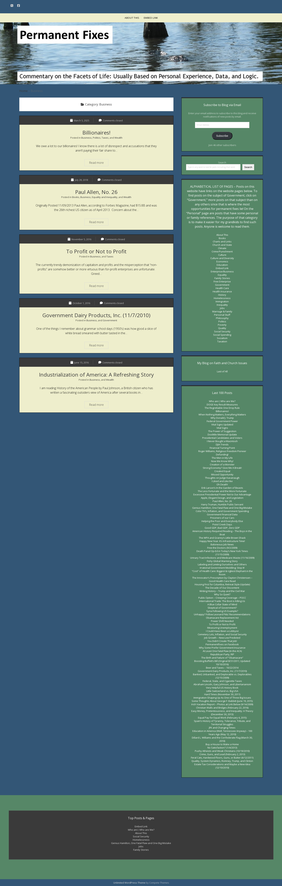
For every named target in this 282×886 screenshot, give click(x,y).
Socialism (222, 338)
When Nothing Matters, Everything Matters (222, 414)
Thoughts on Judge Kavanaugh (222, 477)
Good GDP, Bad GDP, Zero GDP (222, 527)
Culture (222, 254)
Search (222, 162)
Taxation (222, 341)
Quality (222, 328)
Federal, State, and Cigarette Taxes (222, 681)
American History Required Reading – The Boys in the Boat (222, 532)
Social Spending (222, 334)
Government (110, 320)
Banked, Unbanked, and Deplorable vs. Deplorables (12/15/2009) (222, 676)
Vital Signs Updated (222, 424)
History (222, 294)
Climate (222, 248)
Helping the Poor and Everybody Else (222, 521)
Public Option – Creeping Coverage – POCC (222, 597)
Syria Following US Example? (222, 611)
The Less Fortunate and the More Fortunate (222, 491)
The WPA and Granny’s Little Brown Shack (222, 537)
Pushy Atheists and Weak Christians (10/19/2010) (222, 751)
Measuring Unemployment (222, 627)
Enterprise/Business (222, 271)
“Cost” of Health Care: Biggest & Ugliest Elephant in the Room (222, 572)
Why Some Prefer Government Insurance (222, 647)
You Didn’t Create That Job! (222, 641)
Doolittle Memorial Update (222, 434)
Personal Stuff (222, 314)
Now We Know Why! (222, 461)
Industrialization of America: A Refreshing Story (96, 374)
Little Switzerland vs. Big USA (222, 691)
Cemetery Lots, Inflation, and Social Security (222, 634)
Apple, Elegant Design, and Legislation (222, 497)
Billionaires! (96, 132)
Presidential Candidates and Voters (222, 437)
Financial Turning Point (222, 447)
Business (86, 137)
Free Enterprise (222, 281)
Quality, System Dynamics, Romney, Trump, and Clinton (222, 761)
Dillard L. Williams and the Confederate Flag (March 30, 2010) (222, 739)
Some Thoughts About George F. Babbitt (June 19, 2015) (222, 701)
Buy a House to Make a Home (222, 744)
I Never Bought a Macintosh (222, 441)
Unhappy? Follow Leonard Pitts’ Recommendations (222, 614)
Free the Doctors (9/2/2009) (222, 547)
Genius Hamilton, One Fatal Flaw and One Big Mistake (222, 507)
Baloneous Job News (222, 544)
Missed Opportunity (222, 474)
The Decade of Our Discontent (222, 587)
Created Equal (222, 471)
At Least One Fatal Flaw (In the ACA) (222, 651)
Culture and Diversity (222, 258)
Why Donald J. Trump (222, 417)
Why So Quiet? (222, 594)
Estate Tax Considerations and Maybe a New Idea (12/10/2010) (222, 766)
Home (23, 91)
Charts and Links (222, 241)
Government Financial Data (222, 514)
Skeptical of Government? (222, 607)
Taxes (105, 137)
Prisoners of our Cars (222, 517)
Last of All (222, 371)
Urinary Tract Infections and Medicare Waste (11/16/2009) (222, 557)
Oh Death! (222, 484)
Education (222, 264)
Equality (222, 274)
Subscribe (222, 135)
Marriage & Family (222, 311)
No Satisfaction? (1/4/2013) (222, 747)
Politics (97, 137)
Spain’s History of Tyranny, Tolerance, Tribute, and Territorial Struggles (222, 722)
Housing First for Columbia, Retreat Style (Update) (222, 584)
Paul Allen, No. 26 (96, 191)
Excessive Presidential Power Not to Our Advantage (222, 494)
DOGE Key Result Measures (222, 404)
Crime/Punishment (222, 251)
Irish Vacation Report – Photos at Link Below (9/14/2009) (222, 704)
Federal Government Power (222, 421)
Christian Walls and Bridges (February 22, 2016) (222, 707)
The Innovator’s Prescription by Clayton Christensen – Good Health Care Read (222, 579)
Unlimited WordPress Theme (129, 882)
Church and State (222, 244)
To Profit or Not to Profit (96, 251)
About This (132, 17)
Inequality (222, 304)
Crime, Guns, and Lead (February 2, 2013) (222, 754)
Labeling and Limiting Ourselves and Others (222, 564)
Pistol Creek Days (222, 524)
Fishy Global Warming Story (222, 561)
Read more (98, 162)
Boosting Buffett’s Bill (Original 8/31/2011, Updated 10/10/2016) (222, 662)
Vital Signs (222, 427)
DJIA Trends (222, 444)
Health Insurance (222, 291)
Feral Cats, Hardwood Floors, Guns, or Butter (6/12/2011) (222, 757)
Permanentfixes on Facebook (222, 644)
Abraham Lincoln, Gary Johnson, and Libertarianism (222, 684)
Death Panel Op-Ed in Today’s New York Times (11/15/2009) (222, 552)
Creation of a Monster (222, 464)
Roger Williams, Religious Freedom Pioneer (222, 451)
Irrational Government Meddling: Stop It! (222, 567)
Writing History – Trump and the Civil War (222, 591)
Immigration (222, 301)
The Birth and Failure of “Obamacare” (222, 657)
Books (75, 197)
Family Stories (222, 278)
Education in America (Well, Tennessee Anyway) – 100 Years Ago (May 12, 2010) (222, 732)
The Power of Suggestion (222, 431)
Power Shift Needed (222, 621)
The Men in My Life (222, 457)
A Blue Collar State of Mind (222, 604)
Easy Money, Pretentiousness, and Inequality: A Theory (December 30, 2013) (222, 712)
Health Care (222, 288)
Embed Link (151, 17)
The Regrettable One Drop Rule (222, 408)
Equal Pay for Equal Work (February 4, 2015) (222, 717)
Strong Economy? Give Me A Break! (222, 467)
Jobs (222, 308)
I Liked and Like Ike (222, 481)
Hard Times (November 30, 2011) (222, 694)
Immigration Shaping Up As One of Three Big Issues (222, 697)
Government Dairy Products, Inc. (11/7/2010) (96, 315)
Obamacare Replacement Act (222, 617)
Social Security (222, 331)
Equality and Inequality (104, 197)
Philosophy (222, 318)
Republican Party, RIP (222, 654)
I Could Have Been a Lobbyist (222, 631)
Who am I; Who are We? (222, 401)
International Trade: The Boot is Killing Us (222, 601)
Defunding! (222, 454)
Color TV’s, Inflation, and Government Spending (222, 511)
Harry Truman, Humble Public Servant (222, 504)
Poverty (222, 324)
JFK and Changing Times (222, 727)
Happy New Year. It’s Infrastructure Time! (222, 541)
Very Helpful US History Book (222, 687)
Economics (222, 261)
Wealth (118, 137)
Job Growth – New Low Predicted (222, 637)
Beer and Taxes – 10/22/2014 (222, 667)
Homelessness (222, 298)
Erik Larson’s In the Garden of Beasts (222, 487)
